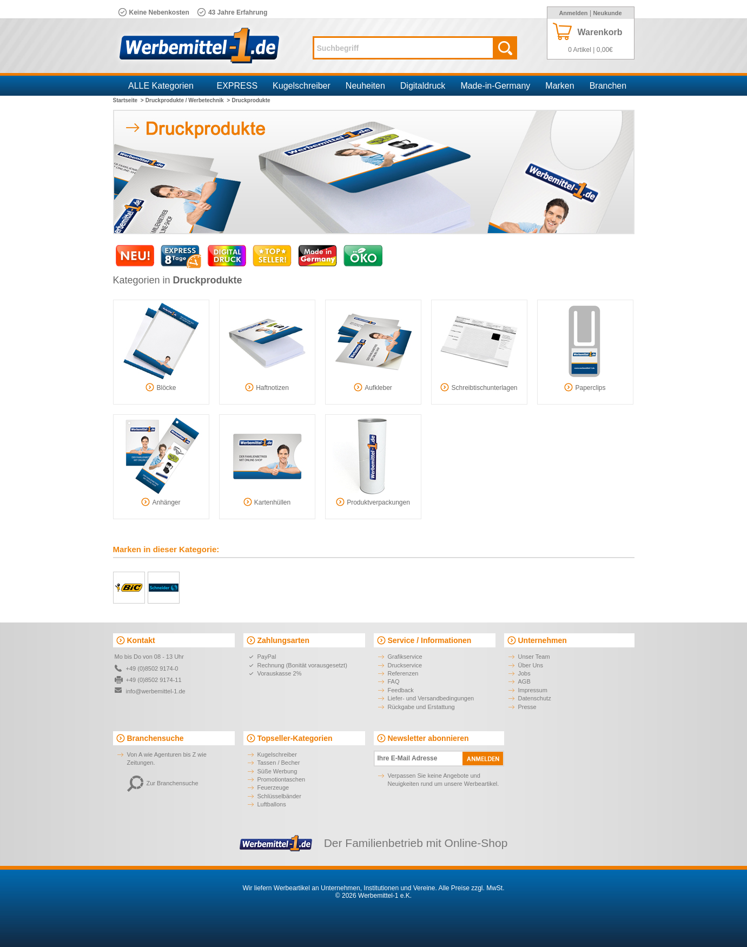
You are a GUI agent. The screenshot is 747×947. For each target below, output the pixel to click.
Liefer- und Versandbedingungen (431, 698)
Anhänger (160, 502)
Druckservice (405, 665)
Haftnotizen (267, 387)
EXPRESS (237, 85)
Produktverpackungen (373, 502)
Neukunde (607, 13)
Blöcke (161, 387)
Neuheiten (365, 85)
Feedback (401, 690)
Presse (527, 707)
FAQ (394, 681)
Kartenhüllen (266, 502)
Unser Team (534, 656)
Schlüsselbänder (279, 796)
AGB (524, 681)
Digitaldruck (423, 85)
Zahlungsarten (283, 640)
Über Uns (530, 665)
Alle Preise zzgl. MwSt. (471, 888)
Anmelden (573, 13)
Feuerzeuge (273, 787)
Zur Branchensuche (163, 783)
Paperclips (584, 387)
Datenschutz (534, 698)
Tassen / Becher (278, 762)
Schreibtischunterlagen (478, 387)
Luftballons (271, 804)
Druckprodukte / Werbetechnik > (188, 100)
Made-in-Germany (495, 85)
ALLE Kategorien (161, 85)
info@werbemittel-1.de (156, 691)
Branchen (608, 85)
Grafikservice (405, 656)
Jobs (524, 673)
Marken (559, 85)
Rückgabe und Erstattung (421, 707)
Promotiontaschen (281, 779)
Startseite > (128, 100)
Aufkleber (373, 387)
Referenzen (403, 673)
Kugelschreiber (301, 85)
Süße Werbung (277, 771)
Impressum (532, 690)
